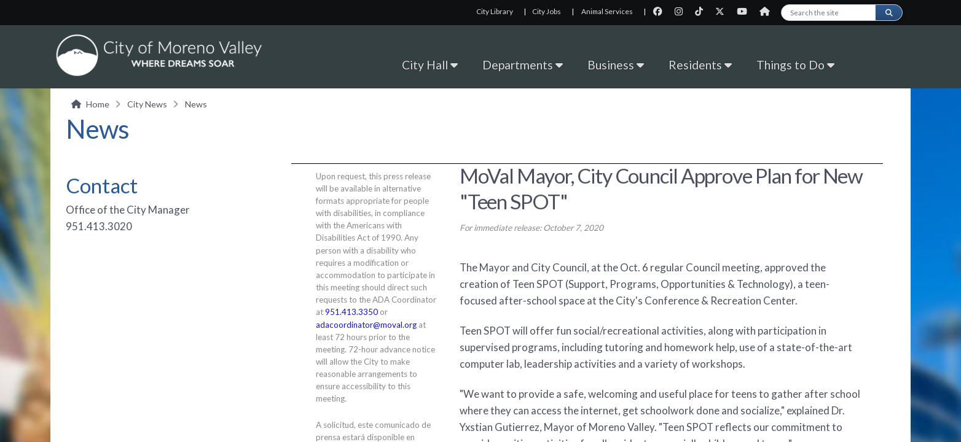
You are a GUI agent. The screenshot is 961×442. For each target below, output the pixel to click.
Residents (700, 65)
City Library (494, 11)
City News (147, 104)
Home (97, 104)
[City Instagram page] (682, 11)
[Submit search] (888, 12)
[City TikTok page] (702, 11)
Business (615, 65)
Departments (522, 65)
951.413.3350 (351, 312)
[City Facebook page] (661, 11)
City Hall (430, 65)
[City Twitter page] (723, 11)
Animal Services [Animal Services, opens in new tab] (607, 11)
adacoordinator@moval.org (366, 325)
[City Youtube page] (746, 11)
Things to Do (795, 65)
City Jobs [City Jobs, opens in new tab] (546, 11)
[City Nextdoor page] (767, 11)
